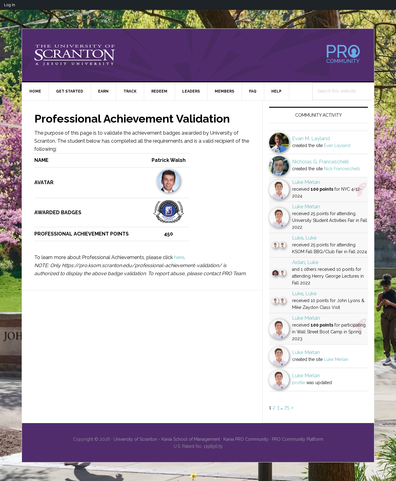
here (179, 257)
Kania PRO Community (246, 439)
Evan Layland (337, 145)
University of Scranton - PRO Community (74, 55)
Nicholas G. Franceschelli (320, 162)
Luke (297, 238)
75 (287, 407)
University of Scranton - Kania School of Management (167, 439)
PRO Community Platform (297, 439)
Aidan (298, 262)
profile (298, 382)
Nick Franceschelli (342, 168)
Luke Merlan (306, 182)
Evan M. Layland (311, 138)
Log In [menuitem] (9, 4)
